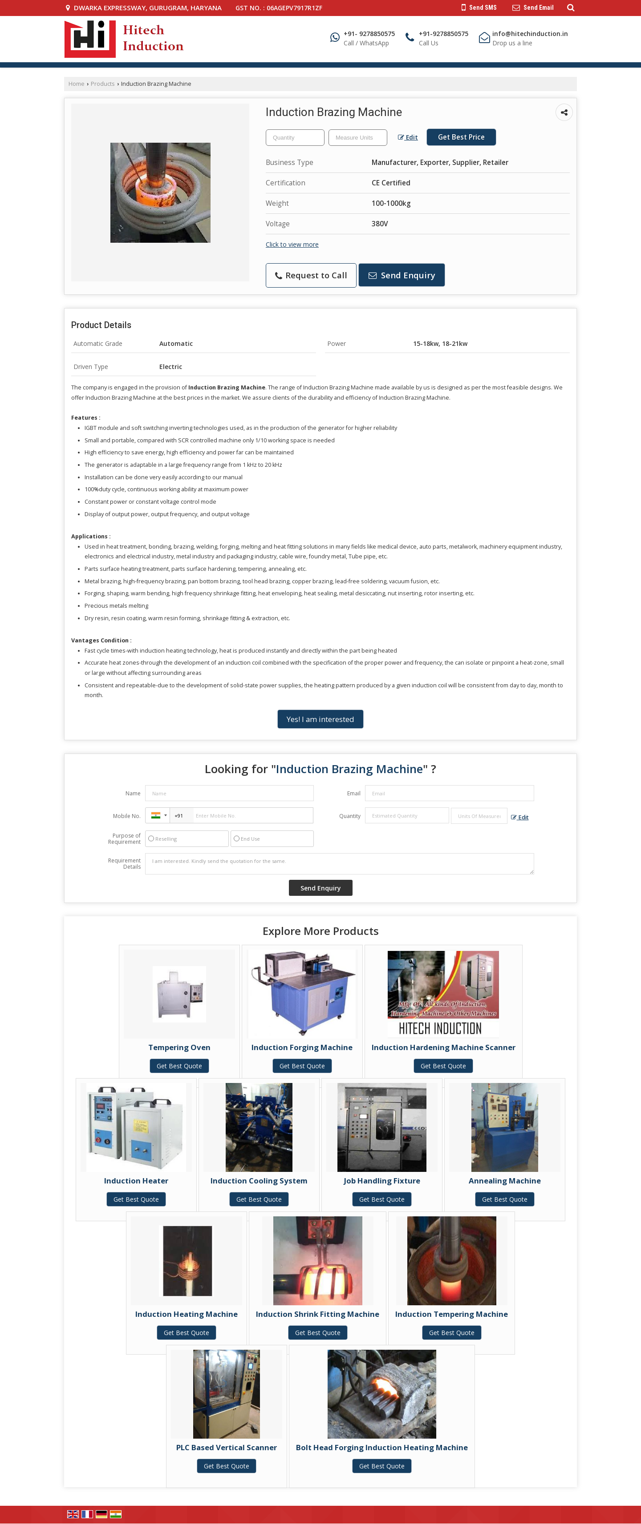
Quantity (350, 816)
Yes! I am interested (320, 719)
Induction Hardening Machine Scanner (443, 1047)
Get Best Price (461, 137)
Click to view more (292, 244)
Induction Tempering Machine (451, 1314)
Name (133, 793)
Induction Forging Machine (302, 1047)
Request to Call (311, 275)
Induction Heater (136, 1180)
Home (77, 84)
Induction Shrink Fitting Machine (317, 1314)
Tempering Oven (179, 1047)
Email (354, 793)
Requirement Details (124, 864)
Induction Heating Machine (186, 1314)
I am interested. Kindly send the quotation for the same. (339, 863)
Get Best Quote (179, 1066)
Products (103, 84)
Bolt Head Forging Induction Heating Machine (382, 1447)
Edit (408, 137)
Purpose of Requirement (124, 839)
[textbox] (358, 137)
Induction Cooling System (259, 1180)
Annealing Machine (505, 1180)
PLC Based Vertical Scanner (226, 1447)
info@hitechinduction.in (530, 33)
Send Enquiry (402, 275)
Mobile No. (127, 816)
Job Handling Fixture (382, 1180)
